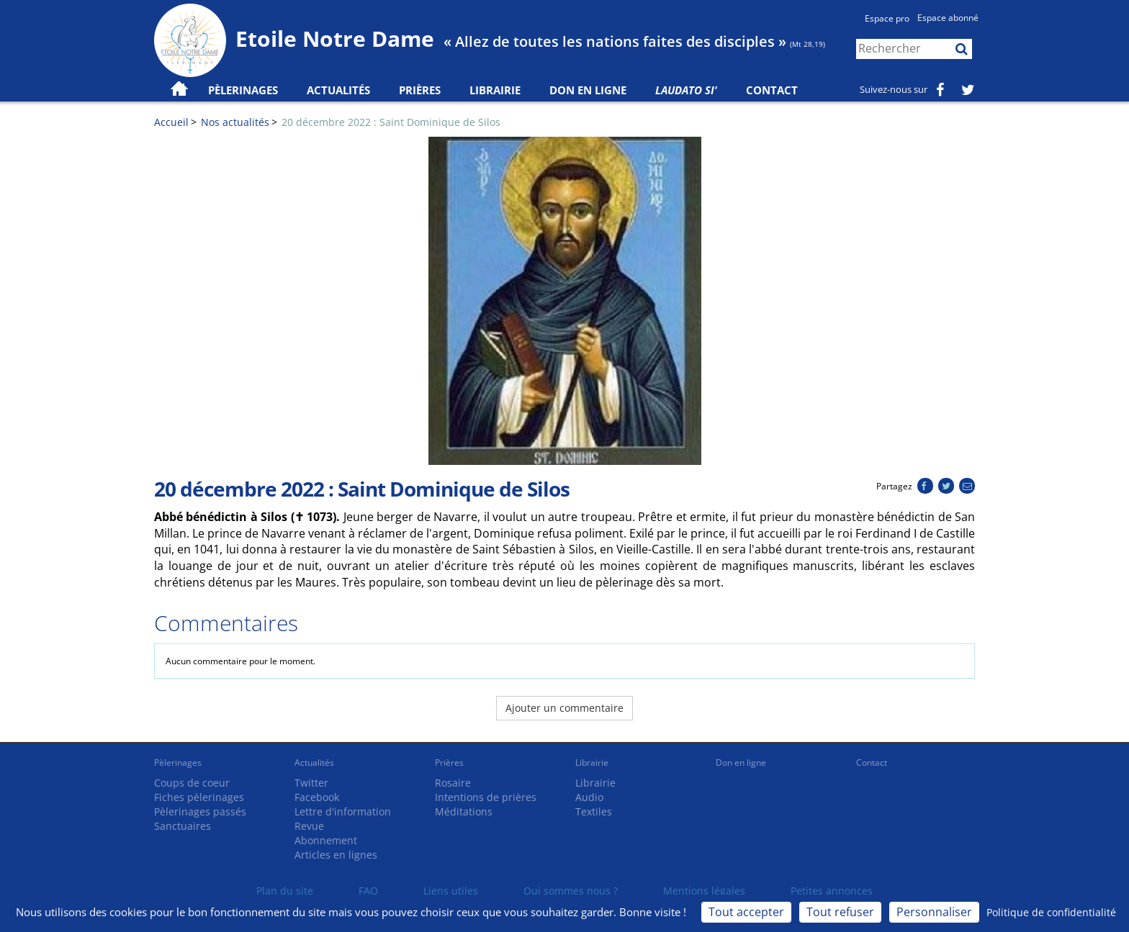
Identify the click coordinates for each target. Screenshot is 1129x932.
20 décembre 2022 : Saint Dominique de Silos (391, 122)
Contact (772, 90)
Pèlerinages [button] (243, 90)
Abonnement (325, 840)
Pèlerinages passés (200, 811)
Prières (420, 90)
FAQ (368, 890)
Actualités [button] (338, 90)
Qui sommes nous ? (570, 890)
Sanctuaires (182, 826)
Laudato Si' (686, 90)
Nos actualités (235, 122)
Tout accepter (746, 912)
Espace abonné (948, 18)
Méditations (463, 811)
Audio (589, 797)
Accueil (171, 122)
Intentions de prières (485, 797)
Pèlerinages (178, 762)
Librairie (495, 90)
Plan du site (284, 890)
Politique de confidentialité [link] (1051, 912)
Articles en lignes (335, 854)
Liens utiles (450, 890)
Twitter (311, 783)
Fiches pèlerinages (199, 797)
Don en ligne (587, 90)
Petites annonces (832, 890)
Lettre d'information (342, 811)
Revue (309, 826)
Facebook (316, 797)
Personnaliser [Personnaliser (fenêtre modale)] (934, 912)
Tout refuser (840, 912)
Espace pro (887, 18)
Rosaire (453, 783)
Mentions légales (704, 890)
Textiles (593, 811)
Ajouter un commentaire (564, 708)
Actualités (314, 762)
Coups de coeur (192, 783)
